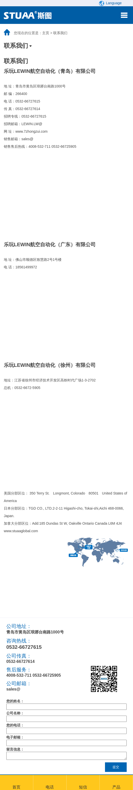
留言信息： (15, 749)
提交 (116, 768)
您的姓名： (15, 701)
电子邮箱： (15, 737)
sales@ (13, 689)
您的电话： (15, 725)
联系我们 (60, 33)
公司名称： (15, 713)
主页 (45, 33)
